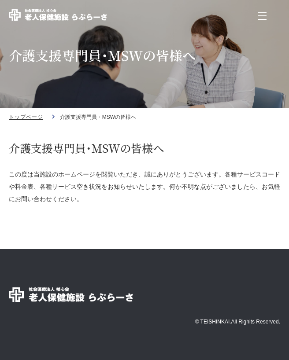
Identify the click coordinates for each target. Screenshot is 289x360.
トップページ (26, 117)
